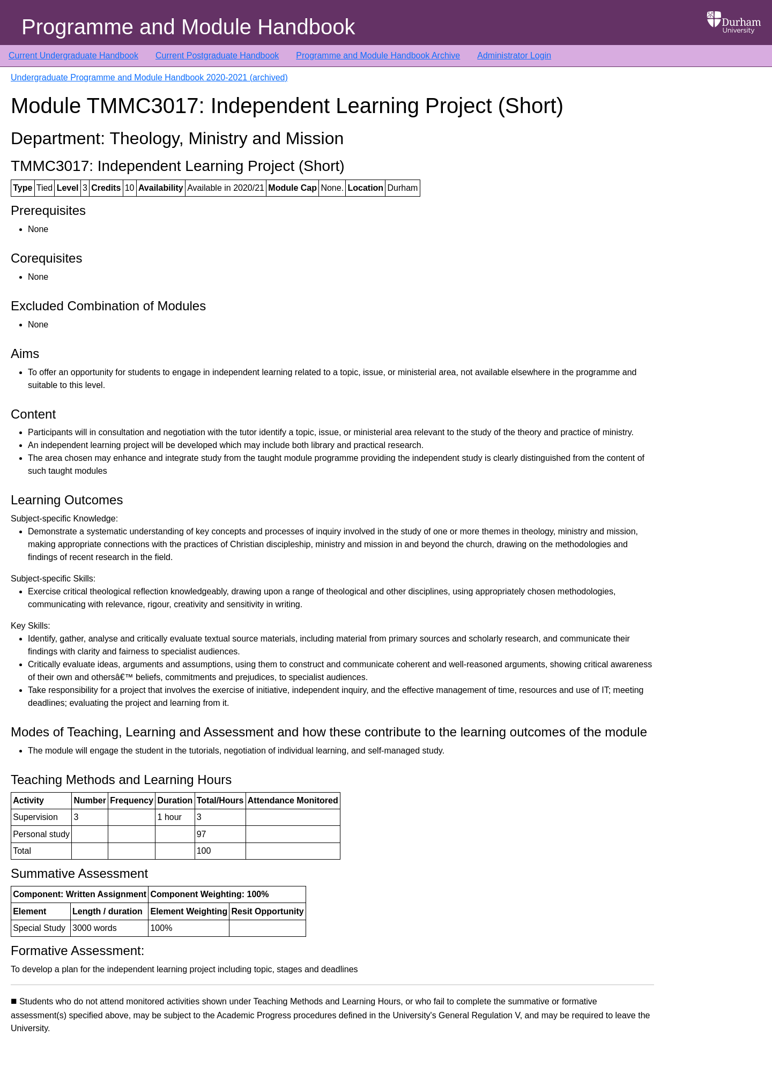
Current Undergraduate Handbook (73, 55)
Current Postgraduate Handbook (217, 55)
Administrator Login (514, 55)
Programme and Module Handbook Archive (378, 55)
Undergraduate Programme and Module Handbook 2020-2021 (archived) (149, 77)
